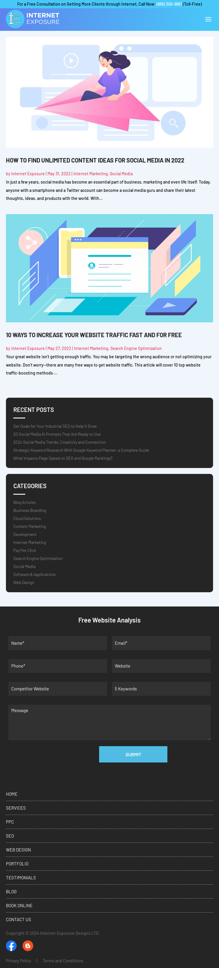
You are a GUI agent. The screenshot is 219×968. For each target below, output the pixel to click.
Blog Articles (24, 502)
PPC (10, 821)
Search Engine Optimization (136, 348)
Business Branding (29, 510)
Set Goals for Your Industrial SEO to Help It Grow (55, 426)
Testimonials (21, 877)
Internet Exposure (28, 173)
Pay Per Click (24, 550)
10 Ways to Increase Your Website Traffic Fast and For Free (94, 334)
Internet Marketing (90, 173)
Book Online (19, 905)
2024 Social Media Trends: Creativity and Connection (59, 442)
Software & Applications (34, 574)
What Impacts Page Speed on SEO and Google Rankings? (62, 458)
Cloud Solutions (27, 518)
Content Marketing (29, 526)
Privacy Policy (18, 960)
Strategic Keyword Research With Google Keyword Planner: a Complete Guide (81, 450)
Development (25, 534)
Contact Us (18, 919)
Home (12, 794)
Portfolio (17, 863)
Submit (133, 754)
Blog (11, 891)
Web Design (23, 582)
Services (16, 808)
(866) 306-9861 (169, 4)
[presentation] (54, 774)
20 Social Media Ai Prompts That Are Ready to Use (57, 434)
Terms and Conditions (63, 960)
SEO (10, 835)
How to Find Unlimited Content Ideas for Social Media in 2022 (95, 160)
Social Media (121, 173)
